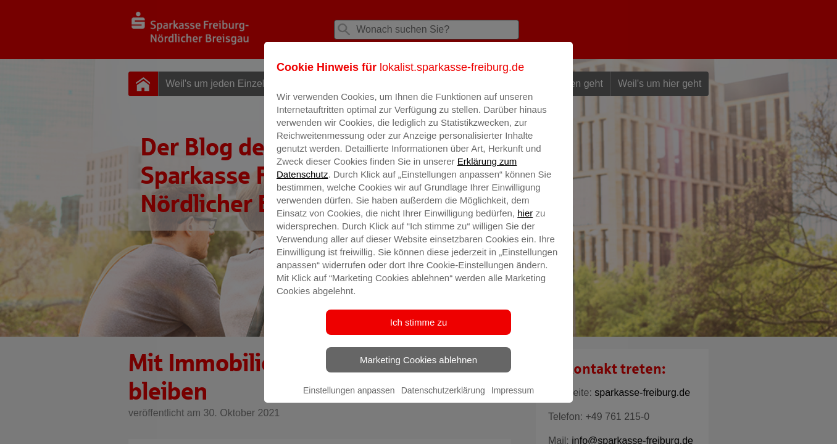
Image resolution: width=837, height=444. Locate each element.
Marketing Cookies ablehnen (418, 368)
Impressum (512, 399)
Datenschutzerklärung (443, 399)
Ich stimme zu (419, 331)
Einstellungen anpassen (349, 399)
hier (525, 221)
